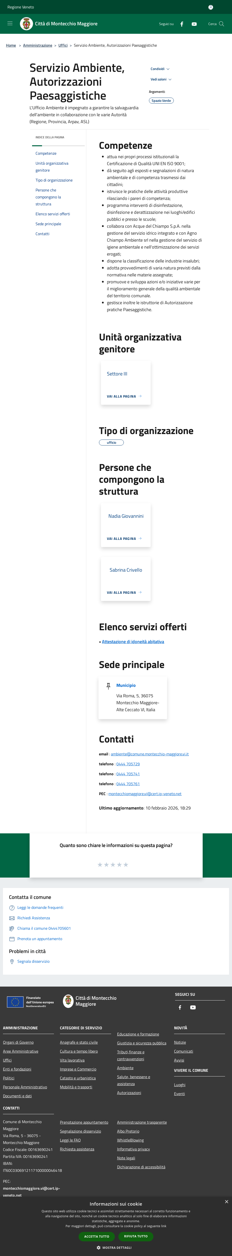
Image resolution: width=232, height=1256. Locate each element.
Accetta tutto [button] (96, 1236)
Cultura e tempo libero (79, 1051)
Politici (8, 1078)
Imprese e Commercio (78, 1069)
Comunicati (183, 1051)
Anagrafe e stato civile (79, 1042)
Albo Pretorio (128, 1131)
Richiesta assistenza (77, 1149)
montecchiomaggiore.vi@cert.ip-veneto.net (145, 794)
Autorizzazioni (129, 1093)
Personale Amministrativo (25, 1087)
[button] (116, 1247)
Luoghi (180, 1085)
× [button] (226, 1202)
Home (11, 45)
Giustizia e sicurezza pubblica (141, 1043)
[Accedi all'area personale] (211, 7)
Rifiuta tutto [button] (136, 1236)
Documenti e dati (17, 1096)
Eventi (179, 1094)
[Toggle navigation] (10, 23)
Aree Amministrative (20, 1051)
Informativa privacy (133, 1149)
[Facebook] (180, 23)
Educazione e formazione (138, 1034)
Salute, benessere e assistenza (133, 1080)
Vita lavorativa (72, 1060)
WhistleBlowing (130, 1140)
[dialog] (116, 1226)
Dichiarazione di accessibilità (141, 1167)
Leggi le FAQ (70, 1140)
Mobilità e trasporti (76, 1087)
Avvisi (179, 1060)
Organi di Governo (18, 1042)
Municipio (126, 685)
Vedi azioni (162, 79)
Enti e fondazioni (17, 1069)
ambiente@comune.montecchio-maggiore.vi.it (150, 754)
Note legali (126, 1158)
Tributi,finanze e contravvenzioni (130, 1055)
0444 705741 (128, 774)
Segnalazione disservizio (80, 1131)
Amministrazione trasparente (142, 1122)
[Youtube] (192, 23)
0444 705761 (128, 784)
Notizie (180, 1042)
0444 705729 (128, 764)
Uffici (63, 45)
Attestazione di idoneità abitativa (133, 641)
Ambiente (125, 1068)
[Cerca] (222, 24)
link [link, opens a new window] (163, 1226)
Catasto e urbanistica (78, 1078)
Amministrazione (37, 45)
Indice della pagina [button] (50, 137)
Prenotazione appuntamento (84, 1122)
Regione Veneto (20, 7)
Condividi (161, 69)
